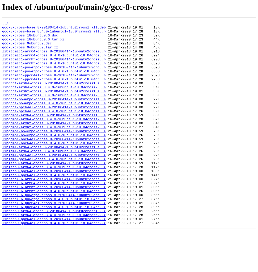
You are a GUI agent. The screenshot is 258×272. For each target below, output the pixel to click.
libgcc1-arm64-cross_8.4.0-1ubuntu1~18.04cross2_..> (54, 100)
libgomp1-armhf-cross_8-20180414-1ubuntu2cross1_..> (54, 143)
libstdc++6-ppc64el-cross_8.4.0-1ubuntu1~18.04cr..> (54, 244)
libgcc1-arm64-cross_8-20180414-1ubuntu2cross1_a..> (54, 95)
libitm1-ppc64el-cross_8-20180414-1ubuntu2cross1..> (54, 182)
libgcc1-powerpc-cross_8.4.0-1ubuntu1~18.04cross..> (54, 119)
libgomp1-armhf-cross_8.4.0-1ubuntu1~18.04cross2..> (54, 148)
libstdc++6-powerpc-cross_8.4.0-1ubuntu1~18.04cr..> (54, 234)
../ (5, 24)
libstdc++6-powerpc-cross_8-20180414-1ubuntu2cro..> (54, 230)
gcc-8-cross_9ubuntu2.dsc (27, 48)
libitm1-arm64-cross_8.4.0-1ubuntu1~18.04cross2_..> (54, 177)
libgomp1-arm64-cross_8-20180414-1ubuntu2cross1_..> (54, 134)
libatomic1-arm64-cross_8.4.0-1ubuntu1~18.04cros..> (54, 62)
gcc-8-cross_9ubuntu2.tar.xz (30, 52)
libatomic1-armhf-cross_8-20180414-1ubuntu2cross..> (54, 67)
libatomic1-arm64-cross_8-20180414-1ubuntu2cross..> (54, 57)
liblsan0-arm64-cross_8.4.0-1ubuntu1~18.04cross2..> (54, 196)
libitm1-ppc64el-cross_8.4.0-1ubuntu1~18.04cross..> (54, 186)
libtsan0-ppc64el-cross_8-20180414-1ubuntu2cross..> (54, 258)
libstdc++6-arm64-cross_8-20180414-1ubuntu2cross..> (54, 210)
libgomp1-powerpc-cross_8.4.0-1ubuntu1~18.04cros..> (54, 158)
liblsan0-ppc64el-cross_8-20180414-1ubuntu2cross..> (54, 201)
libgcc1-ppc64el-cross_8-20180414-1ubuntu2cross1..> (54, 124)
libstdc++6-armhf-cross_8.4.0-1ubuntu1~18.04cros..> (54, 225)
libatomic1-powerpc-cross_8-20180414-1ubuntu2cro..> (54, 76)
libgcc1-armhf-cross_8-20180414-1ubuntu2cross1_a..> (54, 105)
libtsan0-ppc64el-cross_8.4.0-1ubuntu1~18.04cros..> (54, 263)
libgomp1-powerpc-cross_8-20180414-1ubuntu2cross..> (54, 153)
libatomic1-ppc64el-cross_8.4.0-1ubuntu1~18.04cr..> (54, 91)
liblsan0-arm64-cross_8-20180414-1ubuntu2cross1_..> (54, 191)
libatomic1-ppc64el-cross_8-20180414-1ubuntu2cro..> (54, 86)
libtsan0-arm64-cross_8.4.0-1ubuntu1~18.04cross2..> (54, 254)
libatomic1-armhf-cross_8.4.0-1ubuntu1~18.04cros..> (54, 71)
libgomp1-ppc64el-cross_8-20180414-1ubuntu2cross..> (54, 162)
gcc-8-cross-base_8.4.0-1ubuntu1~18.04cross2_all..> (54, 33)
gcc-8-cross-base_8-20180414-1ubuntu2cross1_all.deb (54, 28)
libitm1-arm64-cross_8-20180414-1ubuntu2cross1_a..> (54, 172)
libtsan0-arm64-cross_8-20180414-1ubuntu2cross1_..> (54, 249)
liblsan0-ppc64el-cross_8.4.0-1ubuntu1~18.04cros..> (54, 206)
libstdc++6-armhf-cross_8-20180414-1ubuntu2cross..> (54, 220)
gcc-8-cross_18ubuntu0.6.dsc (30, 38)
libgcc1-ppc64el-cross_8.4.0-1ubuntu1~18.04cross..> (54, 129)
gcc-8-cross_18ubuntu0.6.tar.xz (33, 43)
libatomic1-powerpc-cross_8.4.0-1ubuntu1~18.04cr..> (54, 81)
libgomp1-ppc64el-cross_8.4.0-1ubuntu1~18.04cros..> (54, 167)
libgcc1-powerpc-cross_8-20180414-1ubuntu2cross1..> (54, 115)
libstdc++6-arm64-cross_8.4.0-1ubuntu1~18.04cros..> (54, 215)
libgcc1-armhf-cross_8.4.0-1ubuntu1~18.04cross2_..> (54, 110)
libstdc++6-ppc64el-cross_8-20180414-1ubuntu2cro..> (54, 239)
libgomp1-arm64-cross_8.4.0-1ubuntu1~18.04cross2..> (54, 139)
